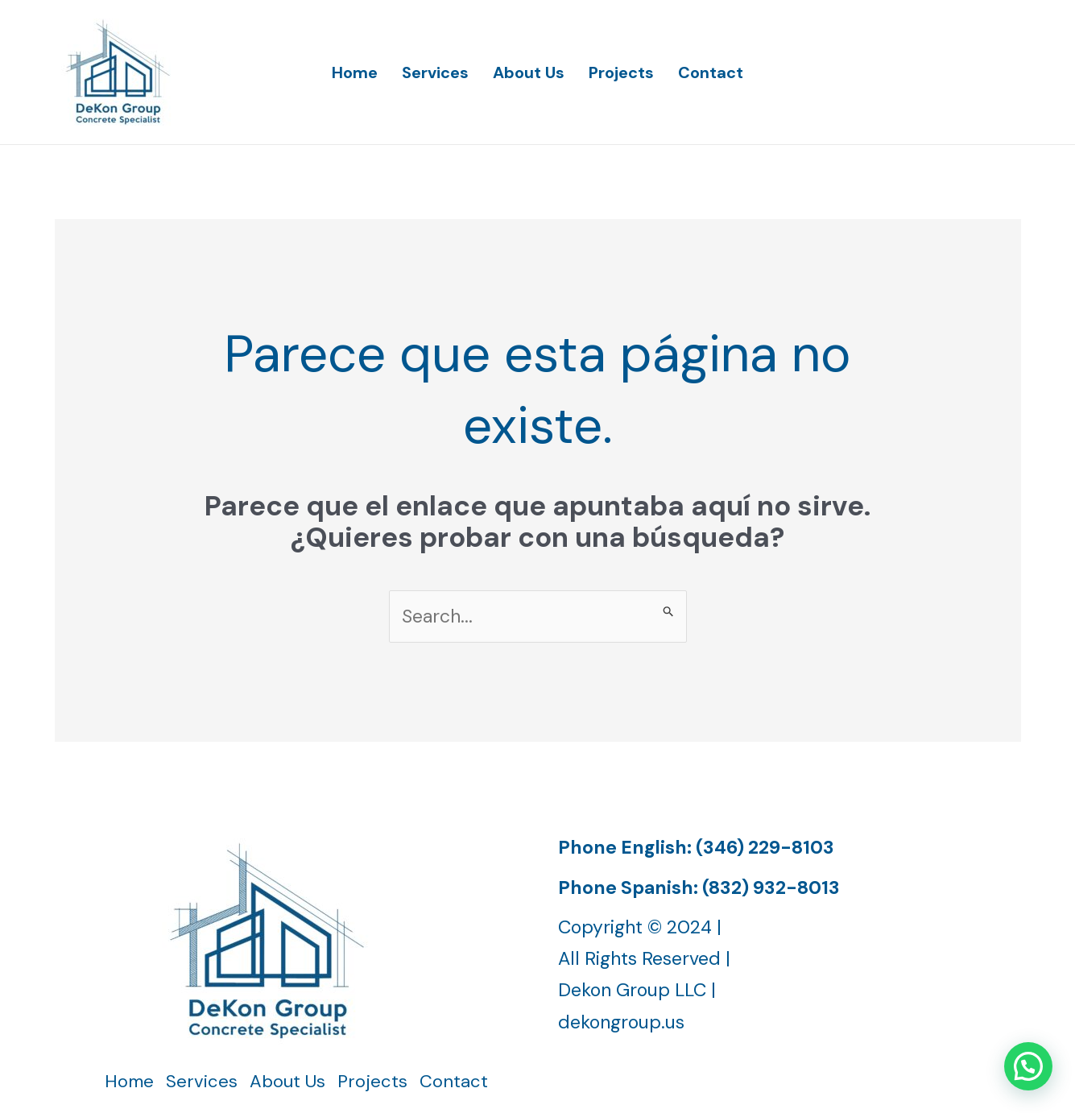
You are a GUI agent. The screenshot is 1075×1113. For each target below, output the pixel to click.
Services (435, 72)
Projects (621, 72)
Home (355, 72)
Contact (710, 72)
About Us (528, 72)
